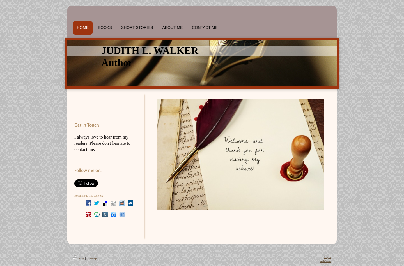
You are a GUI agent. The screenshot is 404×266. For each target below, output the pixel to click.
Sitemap (92, 258)
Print (79, 258)
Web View (325, 261)
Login (327, 257)
